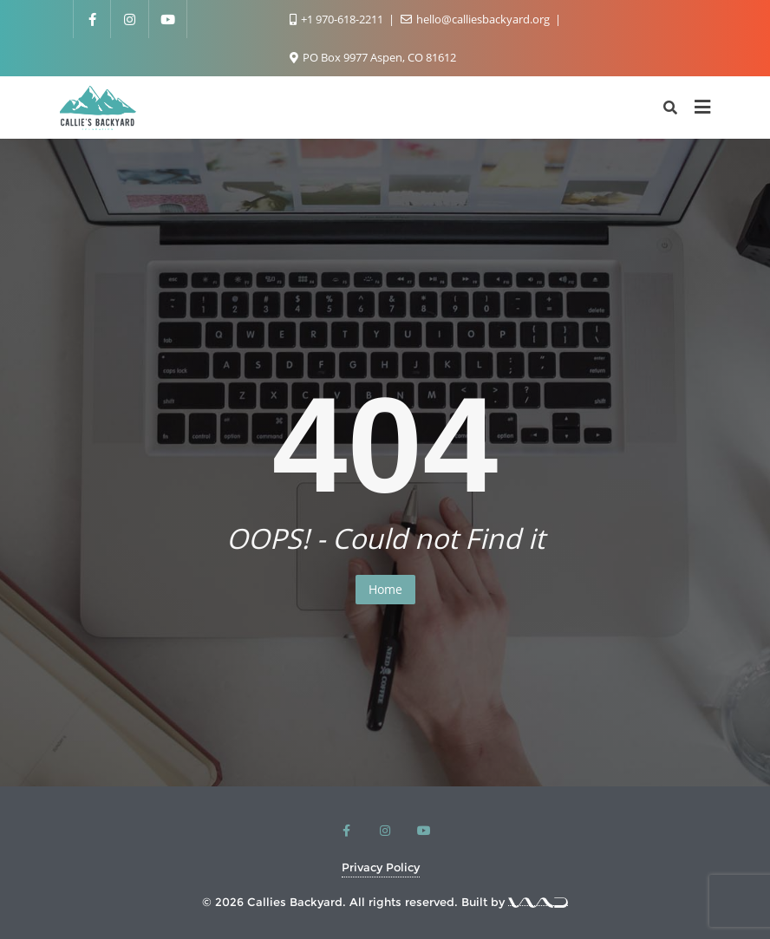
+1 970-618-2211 (338, 19)
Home (385, 589)
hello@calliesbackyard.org (476, 19)
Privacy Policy (381, 867)
